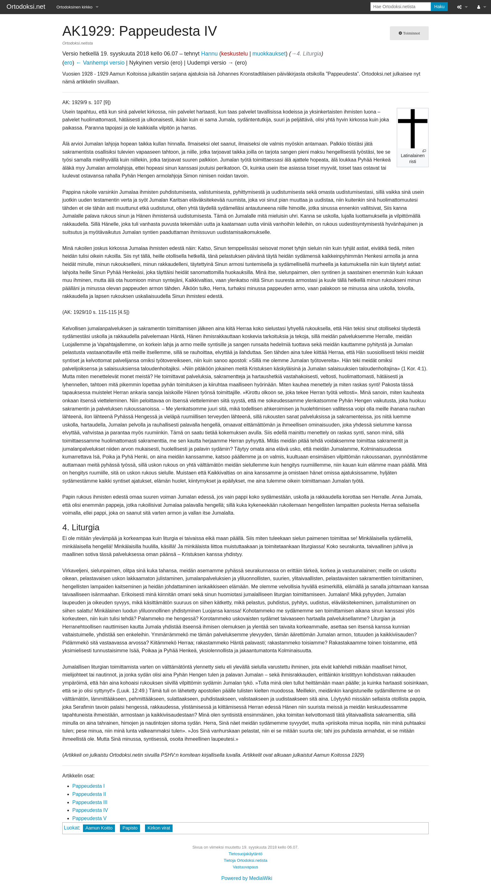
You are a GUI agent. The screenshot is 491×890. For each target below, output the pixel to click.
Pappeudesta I (88, 786)
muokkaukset (269, 53)
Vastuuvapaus (245, 867)
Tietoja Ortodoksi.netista (245, 860)
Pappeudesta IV (90, 810)
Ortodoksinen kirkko (74, 7)
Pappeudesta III (89, 802)
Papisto (129, 827)
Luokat (71, 827)
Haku (439, 6)
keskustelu (234, 53)
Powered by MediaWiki (246, 878)
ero (68, 63)
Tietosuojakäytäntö (245, 853)
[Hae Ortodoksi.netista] (400, 6)
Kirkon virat (158, 827)
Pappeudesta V (89, 818)
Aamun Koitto (98, 827)
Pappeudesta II (89, 794)
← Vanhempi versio (100, 63)
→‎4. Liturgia (306, 53)
